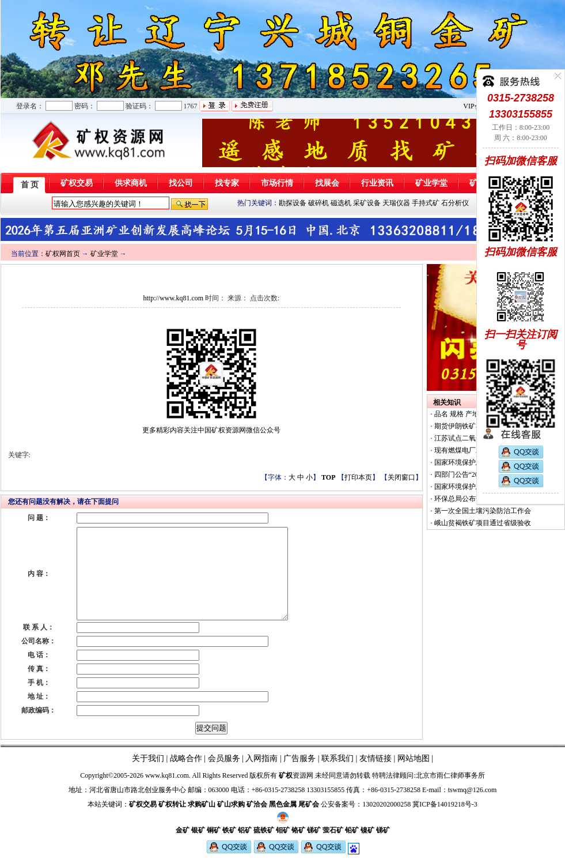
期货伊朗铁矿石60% (464, 426)
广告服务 (299, 758)
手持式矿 (425, 203)
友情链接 (375, 758)
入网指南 (261, 758)
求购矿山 (201, 804)
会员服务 (224, 758)
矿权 (286, 775)
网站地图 (413, 758)
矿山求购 (231, 804)
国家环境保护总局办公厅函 (475, 462)
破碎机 (318, 203)
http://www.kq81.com (173, 298)
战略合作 (186, 758)
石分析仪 (455, 203)
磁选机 (341, 203)
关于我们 (148, 758)
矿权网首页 (62, 254)
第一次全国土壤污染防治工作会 (482, 511)
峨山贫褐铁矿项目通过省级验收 (482, 523)
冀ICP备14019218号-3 (444, 804)
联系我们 (337, 758)
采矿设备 (367, 203)
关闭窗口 (401, 477)
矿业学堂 (104, 254)
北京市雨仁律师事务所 (450, 775)
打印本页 (358, 477)
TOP (328, 477)
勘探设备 (292, 203)
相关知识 (447, 402)
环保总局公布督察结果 (468, 499)
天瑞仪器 (396, 203)
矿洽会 (257, 804)
